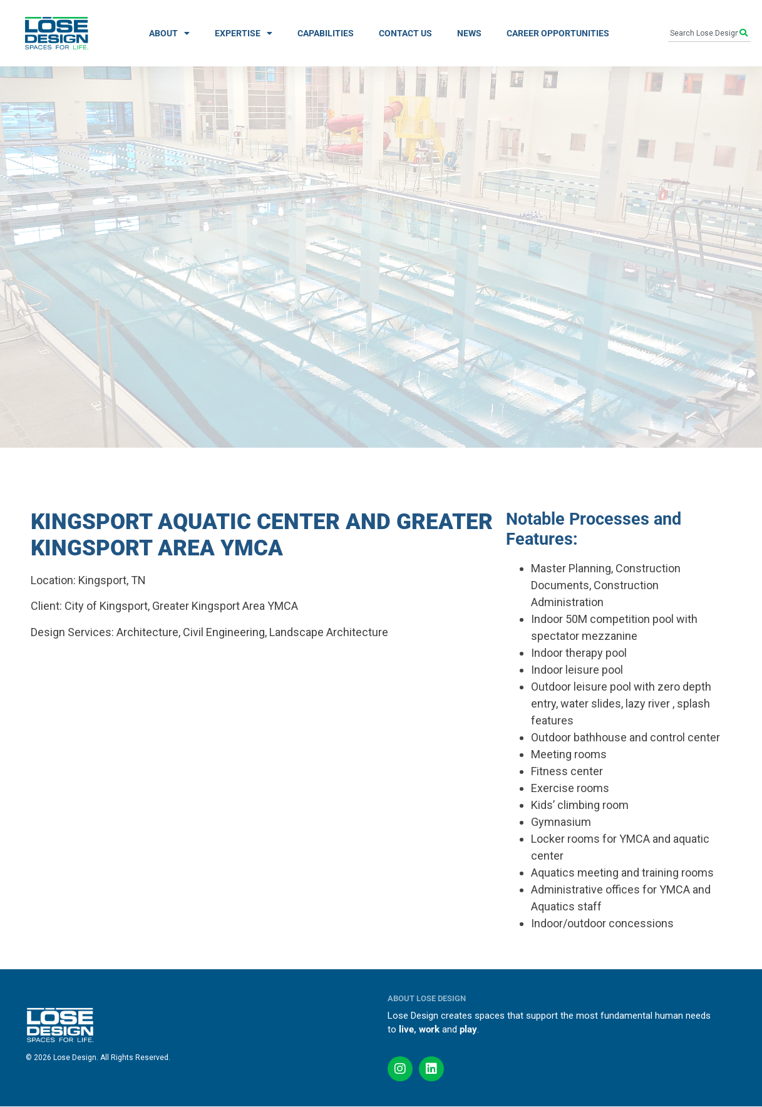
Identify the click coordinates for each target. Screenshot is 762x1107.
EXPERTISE (243, 33)
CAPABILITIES (325, 33)
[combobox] (703, 33)
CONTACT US (405, 33)
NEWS (469, 33)
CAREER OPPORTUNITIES (558, 33)
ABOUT (169, 33)
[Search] (745, 33)
